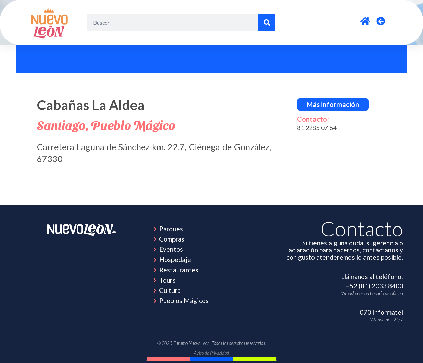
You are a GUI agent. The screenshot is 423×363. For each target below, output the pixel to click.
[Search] (266, 22)
